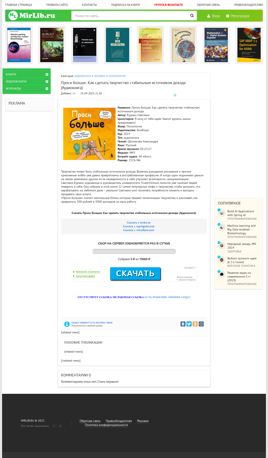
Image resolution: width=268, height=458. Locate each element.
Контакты (89, 5)
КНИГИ (13, 74)
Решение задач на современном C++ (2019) (239, 276)
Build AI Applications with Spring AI (240, 213)
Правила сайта (57, 5)
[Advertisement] (239, 131)
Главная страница (18, 5)
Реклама (142, 421)
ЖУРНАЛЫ (16, 88)
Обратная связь (208, 5)
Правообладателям (248, 5)
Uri (74, 93)
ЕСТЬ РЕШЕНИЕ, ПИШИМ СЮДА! (167, 297)
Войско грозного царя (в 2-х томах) (241, 260)
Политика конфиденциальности (106, 425)
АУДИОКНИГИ (82, 76)
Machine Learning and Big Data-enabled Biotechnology (241, 229)
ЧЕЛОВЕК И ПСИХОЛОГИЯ (109, 76)
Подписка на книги (125, 5)
